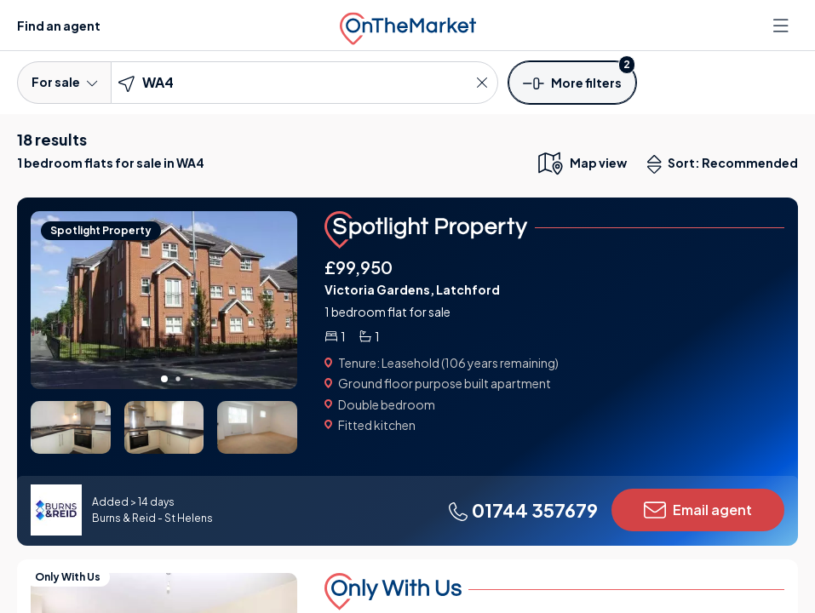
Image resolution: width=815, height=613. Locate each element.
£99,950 (358, 267)
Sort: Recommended (726, 164)
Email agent (698, 510)
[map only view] (581, 163)
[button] (572, 81)
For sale (64, 81)
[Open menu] (782, 25)
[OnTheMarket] (408, 25)
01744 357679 (523, 510)
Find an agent (58, 25)
